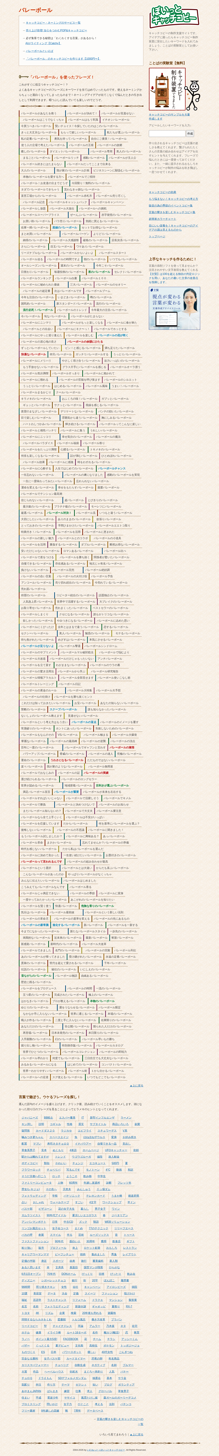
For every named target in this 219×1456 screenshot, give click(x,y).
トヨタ (26, 1313)
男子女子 (100, 1208)
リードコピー (30, 1326)
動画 (119, 1169)
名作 (95, 1332)
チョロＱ (27, 1378)
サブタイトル (98, 1124)
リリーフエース (123, 1228)
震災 (81, 1124)
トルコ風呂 (79, 1319)
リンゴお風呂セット (34, 1228)
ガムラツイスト (31, 1215)
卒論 (80, 1326)
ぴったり (115, 1273)
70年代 (51, 1273)
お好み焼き (129, 1137)
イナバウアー (83, 1143)
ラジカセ (66, 1130)
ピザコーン (45, 1208)
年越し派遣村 (92, 1182)
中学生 (102, 1176)
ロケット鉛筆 (92, 1247)
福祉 (24, 1300)
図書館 (62, 1319)
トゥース (129, 1234)
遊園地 (112, 1313)
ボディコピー (30, 1163)
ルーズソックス (99, 1234)
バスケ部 (27, 1208)
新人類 (114, 1260)
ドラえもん (45, 1378)
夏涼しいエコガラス (84, 1215)
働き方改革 (98, 1319)
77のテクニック (98, 1228)
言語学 (37, 1300)
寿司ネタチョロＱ (58, 1143)
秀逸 (114, 1254)
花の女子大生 (66, 1208)
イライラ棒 (54, 1332)
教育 (136, 1332)
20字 (95, 1280)
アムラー (94, 1326)
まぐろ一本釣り (93, 1371)
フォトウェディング (34, 1195)
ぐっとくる (42, 1345)
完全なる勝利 (30, 1358)
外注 (38, 1384)
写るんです (73, 1169)
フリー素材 (28, 1410)
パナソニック (72, 1195)
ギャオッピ (99, 1306)
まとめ (79, 1228)
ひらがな (114, 1267)
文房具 (59, 1267)
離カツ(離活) (111, 1332)
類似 (46, 1163)
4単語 (73, 1150)
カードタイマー (76, 1358)
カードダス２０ (45, 1130)
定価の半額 (28, 1260)
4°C (108, 1169)
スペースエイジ (59, 1137)
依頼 (136, 1150)
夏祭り (116, 1306)
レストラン (130, 1247)
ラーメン (126, 1117)
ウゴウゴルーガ (81, 1156)
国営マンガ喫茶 (93, 1267)
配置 (24, 1143)
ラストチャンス (56, 1300)
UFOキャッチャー (116, 1150)
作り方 (51, 1384)
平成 (38, 1397)
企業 (62, 1313)
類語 (96, 1221)
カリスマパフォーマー (35, 1365)
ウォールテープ (59, 1202)
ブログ (108, 1384)
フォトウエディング (56, 1306)
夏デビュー (62, 1345)
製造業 (133, 1300)
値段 (99, 1156)
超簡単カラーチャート (162, 218)
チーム (97, 1339)
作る (69, 1234)
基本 (109, 1378)
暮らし (85, 1208)
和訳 (130, 1169)
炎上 (75, 1247)
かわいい (60, 1163)
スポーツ (58, 1260)
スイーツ (90, 1293)
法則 (111, 1404)
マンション (116, 1300)
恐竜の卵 (97, 1358)
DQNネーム (69, 1273)
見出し (127, 1143)
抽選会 (96, 1378)
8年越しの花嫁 (50, 1410)
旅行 (84, 1260)
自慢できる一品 (107, 1143)
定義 (76, 1293)
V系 (125, 1130)
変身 (114, 1137)
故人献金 (113, 1156)
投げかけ (129, 1293)
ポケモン (109, 1345)
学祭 (55, 1195)
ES (43, 1352)
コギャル (55, 1124)
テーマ (65, 1384)
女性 (64, 1286)
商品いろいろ (120, 1124)
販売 (41, 1247)
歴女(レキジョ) (31, 1189)
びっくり (87, 1273)
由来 (72, 1260)
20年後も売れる (92, 1313)
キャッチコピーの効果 (162, 192)
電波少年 (52, 1397)
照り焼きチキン (45, 1286)
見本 (44, 1150)
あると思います (31, 1267)
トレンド (60, 1156)
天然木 (67, 1189)
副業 (137, 1124)
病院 (134, 1286)
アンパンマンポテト (34, 1221)
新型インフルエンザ (102, 1117)
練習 (66, 1391)
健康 (38, 1332)
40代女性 (107, 1352)
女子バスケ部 (52, 1358)
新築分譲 (80, 1306)
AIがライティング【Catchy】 (43, 43)
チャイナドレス (62, 1326)
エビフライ (85, 1130)
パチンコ (125, 1404)
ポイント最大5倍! (46, 1339)
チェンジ (77, 1163)
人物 (60, 1182)
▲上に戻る (136, 1085)
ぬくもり (58, 1150)
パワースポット (71, 1352)
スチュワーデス (107, 1130)
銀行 (74, 1280)
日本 (53, 1352)
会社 (75, 1286)
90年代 (59, 1241)
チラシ (111, 1339)
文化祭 (79, 1345)
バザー (26, 1345)
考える (99, 1404)
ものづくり (28, 1352)
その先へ (51, 1189)
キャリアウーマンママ (35, 1254)
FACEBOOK (70, 1339)
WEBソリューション (117, 1221)
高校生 (93, 1345)
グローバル (105, 1391)
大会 (64, 1293)
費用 (103, 1241)
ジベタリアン (120, 1215)
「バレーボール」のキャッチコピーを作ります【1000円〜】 (63, 58)
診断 (109, 1182)
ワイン (116, 1208)
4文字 (92, 1202)
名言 (24, 1306)
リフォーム (79, 1300)
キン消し (27, 1124)
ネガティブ (98, 1365)
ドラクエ (97, 1300)
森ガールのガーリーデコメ (120, 1397)
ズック (83, 1221)
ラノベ (26, 1339)
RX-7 (129, 1306)
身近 (44, 1260)
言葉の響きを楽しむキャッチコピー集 (172, 212)
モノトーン (93, 1169)
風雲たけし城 (89, 1397)
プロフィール (58, 1247)
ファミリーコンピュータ (37, 1182)
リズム (49, 1313)
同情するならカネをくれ (37, 1319)
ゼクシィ (81, 1384)
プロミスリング (31, 1404)
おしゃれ (38, 1202)
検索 (73, 1313)
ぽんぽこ (109, 1280)
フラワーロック (31, 1169)
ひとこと (83, 1404)
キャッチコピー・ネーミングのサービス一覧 (53, 22)
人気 (111, 1371)
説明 (41, 1124)
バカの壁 (27, 1234)
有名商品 (113, 1358)
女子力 (68, 1404)
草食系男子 (28, 1150)
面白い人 (74, 1241)
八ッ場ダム (103, 1189)
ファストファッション (35, 1241)
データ (52, 1293)
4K (37, 1313)
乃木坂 (110, 1326)
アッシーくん (129, 1339)
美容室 (37, 1293)
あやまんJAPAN (31, 1391)
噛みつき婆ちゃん (32, 1137)
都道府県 (133, 1195)
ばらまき (52, 1391)
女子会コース (60, 1228)
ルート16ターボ (76, 1332)
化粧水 (74, 1371)
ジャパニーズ (30, 1117)
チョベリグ (62, 1365)
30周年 (90, 1241)
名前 (35, 1306)
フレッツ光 (124, 1182)
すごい (79, 1202)
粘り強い (27, 1247)
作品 (35, 1371)
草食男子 (123, 1391)
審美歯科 (98, 1260)
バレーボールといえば (39, 51)
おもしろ (111, 1247)
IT (82, 1117)
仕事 (78, 1391)
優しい (91, 1352)
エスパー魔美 (67, 1117)
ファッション (110, 1293)
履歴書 (125, 1280)
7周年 (77, 1410)
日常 (55, 1221)
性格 (69, 1124)
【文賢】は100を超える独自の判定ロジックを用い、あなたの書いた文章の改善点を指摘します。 (174, 278)
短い (95, 1384)
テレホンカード (95, 1195)
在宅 (134, 1326)
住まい (26, 1397)
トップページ (157, 236)
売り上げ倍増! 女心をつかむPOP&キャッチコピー (56, 30)
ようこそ (71, 1176)
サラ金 (122, 1378)
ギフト (131, 1241)
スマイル (55, 1234)
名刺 (114, 1365)
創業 (41, 1234)
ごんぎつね (126, 1352)
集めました (98, 1254)
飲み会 (131, 1273)
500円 (115, 1163)
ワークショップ (111, 1202)
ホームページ (91, 1150)
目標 (101, 1273)
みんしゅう (84, 1189)
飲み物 (87, 1176)
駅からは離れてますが (35, 1156)
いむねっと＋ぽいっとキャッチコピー (106, 1450)
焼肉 (83, 1254)
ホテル (26, 1332)
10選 (24, 1293)
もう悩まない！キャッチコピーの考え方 (173, 198)
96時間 (26, 1286)
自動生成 (80, 1365)
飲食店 (116, 1241)
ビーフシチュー (64, 1254)
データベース (95, 1410)
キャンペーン (92, 1286)
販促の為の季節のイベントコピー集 (171, 205)
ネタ (123, 1326)
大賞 (24, 1371)
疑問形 (26, 1130)
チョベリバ (53, 1169)
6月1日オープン (31, 1273)
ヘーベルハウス (54, 1371)
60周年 (73, 1182)
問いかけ (52, 1404)
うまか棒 (116, 1195)
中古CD (68, 1221)
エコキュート (97, 1163)
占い (24, 1202)
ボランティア (126, 1384)
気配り (26, 1384)
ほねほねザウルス (94, 1137)
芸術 (81, 1234)
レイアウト (129, 1254)
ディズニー (28, 1280)
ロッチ (56, 1176)
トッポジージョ (130, 1345)
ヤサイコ (69, 1397)
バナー (124, 1371)
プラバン (116, 1319)
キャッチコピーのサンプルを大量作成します (174, 114)
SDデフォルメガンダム (72, 1378)
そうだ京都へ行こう (34, 1176)
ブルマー (128, 1365)
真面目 (74, 1267)
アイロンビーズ (116, 1286)
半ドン (131, 1202)
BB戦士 (48, 1117)
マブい (37, 1143)
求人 (89, 1391)
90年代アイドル (56, 1215)
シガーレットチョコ (53, 1280)
